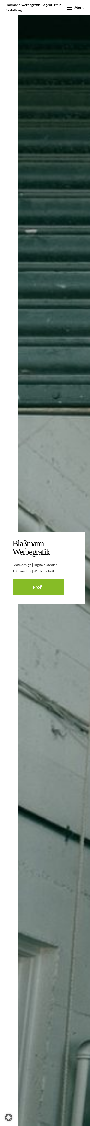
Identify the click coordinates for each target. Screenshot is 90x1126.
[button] (76, 8)
